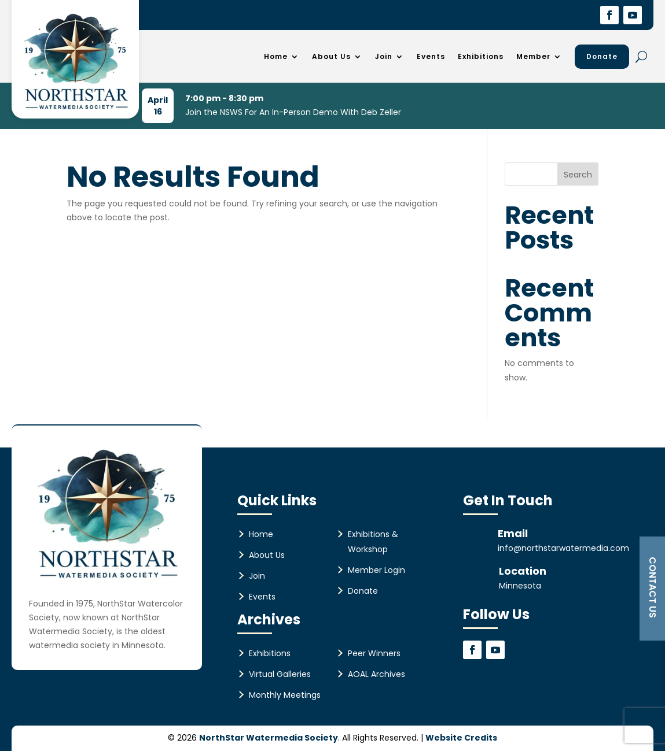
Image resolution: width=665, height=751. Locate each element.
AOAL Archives (376, 674)
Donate (602, 56)
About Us (331, 56)
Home (276, 56)
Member (533, 56)
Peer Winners (374, 653)
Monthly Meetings (285, 695)
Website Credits (461, 737)
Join (383, 56)
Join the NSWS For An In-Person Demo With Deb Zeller (293, 112)
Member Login (376, 570)
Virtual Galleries (280, 674)
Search (578, 174)
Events (431, 56)
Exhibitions (481, 56)
